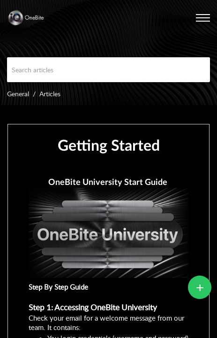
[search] (108, 69)
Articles (49, 93)
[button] (191, 18)
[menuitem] (191, 18)
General (18, 93)
